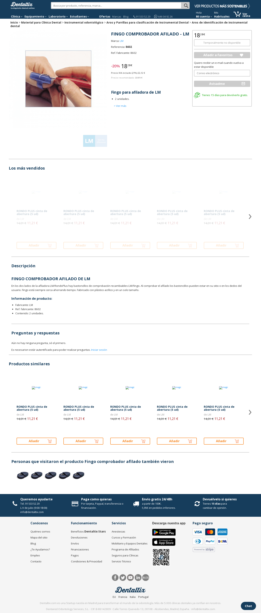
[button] (17, 17)
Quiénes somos (40, 531)
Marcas (116, 16)
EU (114, 597)
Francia (122, 597)
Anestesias (118, 531)
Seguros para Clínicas (125, 555)
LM (121, 41)
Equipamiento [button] (36, 16)
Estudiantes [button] (79, 16)
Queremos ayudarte (36, 499)
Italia (133, 597)
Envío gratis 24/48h (157, 499)
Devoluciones (79, 537)
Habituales (221, 16)
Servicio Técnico (121, 561)
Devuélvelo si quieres (220, 499)
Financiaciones (80, 549)
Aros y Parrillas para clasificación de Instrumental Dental (147, 22)
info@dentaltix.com (32, 512)
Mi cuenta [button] (204, 16)
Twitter (122, 577)
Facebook (115, 577)
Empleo (35, 555)
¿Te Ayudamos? (40, 549)
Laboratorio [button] (58, 16)
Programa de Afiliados (125, 549)
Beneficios (88, 531)
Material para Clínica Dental (41, 22)
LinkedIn (138, 577)
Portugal (143, 597)
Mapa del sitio (39, 537)
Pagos (75, 555)
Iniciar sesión (99, 350)
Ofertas (104, 16)
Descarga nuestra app (168, 523)
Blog (125, 16)
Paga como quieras (96, 499)
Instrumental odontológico (83, 22)
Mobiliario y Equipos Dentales (130, 543)
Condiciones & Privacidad (86, 561)
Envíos (75, 543)
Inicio (14, 22)
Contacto (36, 561)
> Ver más (120, 106)
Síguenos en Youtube (130, 577)
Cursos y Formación (124, 537)
